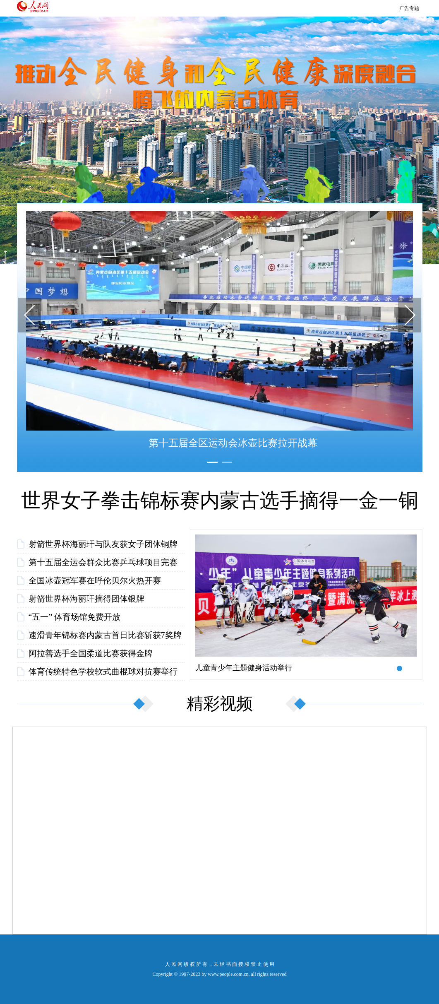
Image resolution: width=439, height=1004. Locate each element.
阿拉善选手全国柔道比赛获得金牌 (91, 653)
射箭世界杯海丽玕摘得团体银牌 (86, 598)
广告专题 (409, 8)
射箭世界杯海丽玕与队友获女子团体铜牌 (103, 544)
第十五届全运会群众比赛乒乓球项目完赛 (103, 562)
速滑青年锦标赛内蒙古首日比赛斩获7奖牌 (105, 635)
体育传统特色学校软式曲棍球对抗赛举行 (103, 671)
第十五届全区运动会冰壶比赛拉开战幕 (233, 443)
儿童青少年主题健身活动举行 (243, 668)
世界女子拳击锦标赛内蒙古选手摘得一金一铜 (219, 500)
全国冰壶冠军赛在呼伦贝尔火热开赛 (95, 580)
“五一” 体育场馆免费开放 (75, 616)
